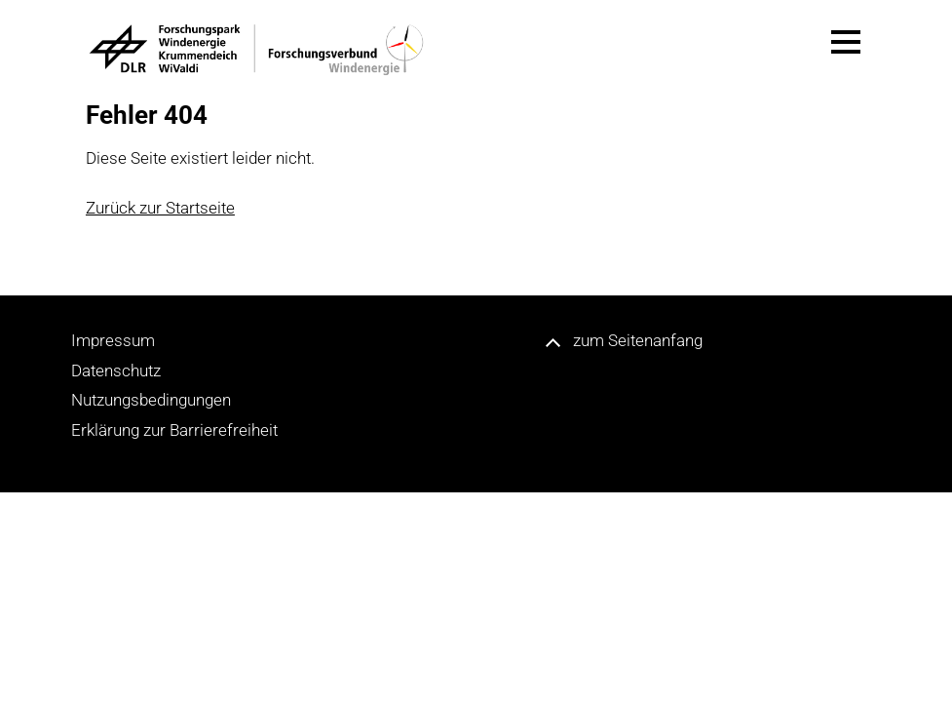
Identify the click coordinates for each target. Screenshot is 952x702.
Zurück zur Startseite (160, 207)
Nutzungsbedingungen (151, 400)
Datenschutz (116, 370)
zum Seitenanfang (638, 340)
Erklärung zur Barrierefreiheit (174, 430)
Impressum (113, 340)
